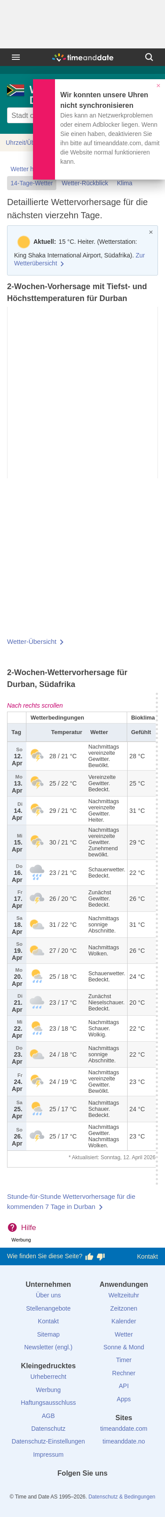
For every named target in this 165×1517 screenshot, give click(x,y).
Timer (124, 1359)
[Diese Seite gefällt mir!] (89, 1256)
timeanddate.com (123, 1428)
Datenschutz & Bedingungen (121, 1497)
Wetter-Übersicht (31, 641)
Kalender (123, 1321)
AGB (48, 1415)
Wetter (124, 1334)
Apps (124, 1399)
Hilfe (28, 1227)
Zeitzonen (123, 1308)
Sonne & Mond (123, 1347)
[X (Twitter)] (67, 1489)
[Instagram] (97, 1489)
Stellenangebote (48, 1308)
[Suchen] (149, 57)
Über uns (48, 1295)
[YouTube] (112, 1489)
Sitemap (48, 1334)
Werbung (48, 1389)
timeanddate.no (124, 1441)
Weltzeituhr (123, 1295)
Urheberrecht (48, 1376)
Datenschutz (48, 1428)
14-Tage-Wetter (32, 183)
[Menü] (16, 57)
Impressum (48, 1454)
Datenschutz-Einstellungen (48, 1441)
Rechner (124, 1373)
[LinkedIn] (82, 1489)
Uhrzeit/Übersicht (29, 142)
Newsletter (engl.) (48, 1347)
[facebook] (52, 1489)
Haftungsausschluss (48, 1402)
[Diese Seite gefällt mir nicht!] (100, 1256)
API (124, 1385)
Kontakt (147, 1256)
